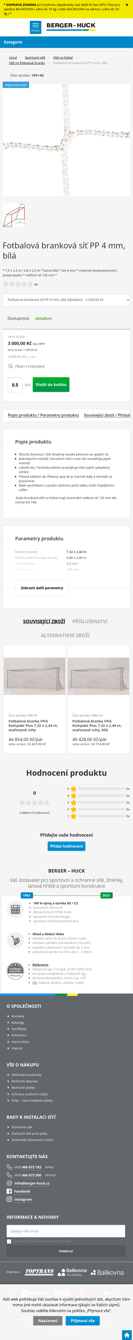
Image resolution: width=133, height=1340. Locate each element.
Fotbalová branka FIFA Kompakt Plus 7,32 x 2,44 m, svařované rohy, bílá (97, 725)
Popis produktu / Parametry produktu (43, 415)
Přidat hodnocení (66, 846)
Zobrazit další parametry (42, 588)
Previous (7, 700)
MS (35, 982)
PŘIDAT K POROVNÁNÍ (30, 366)
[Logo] (71, 27)
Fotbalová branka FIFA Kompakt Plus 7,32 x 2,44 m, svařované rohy (33, 725)
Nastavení (47, 1320)
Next (124, 700)
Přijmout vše (83, 1320)
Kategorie (66, 42)
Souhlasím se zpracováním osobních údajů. (42, 1241)
